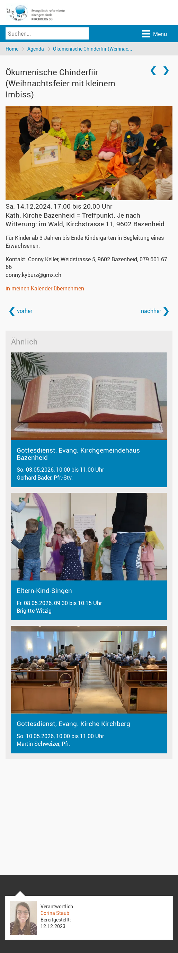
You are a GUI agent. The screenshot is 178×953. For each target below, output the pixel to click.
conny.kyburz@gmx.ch (33, 275)
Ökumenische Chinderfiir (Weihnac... (92, 48)
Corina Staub (55, 913)
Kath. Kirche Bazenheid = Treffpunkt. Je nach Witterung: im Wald (85, 219)
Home (12, 48)
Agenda (35, 48)
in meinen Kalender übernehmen (45, 288)
